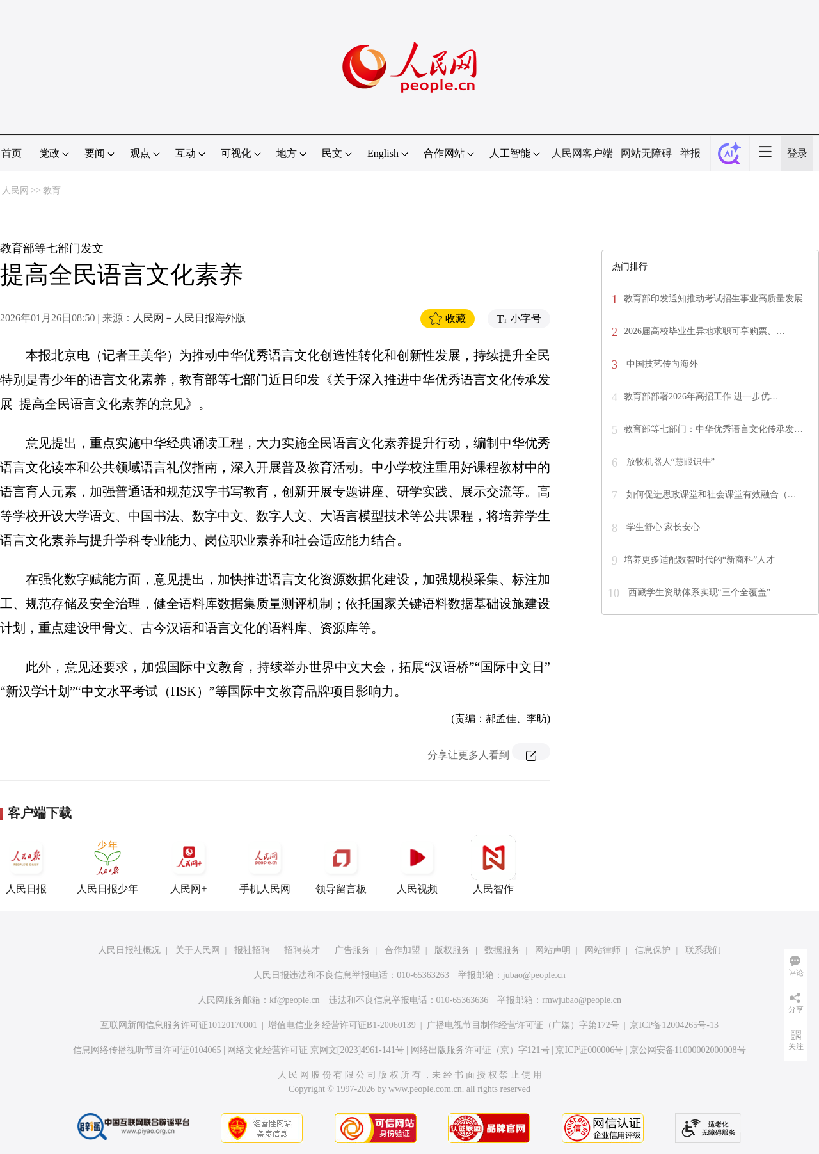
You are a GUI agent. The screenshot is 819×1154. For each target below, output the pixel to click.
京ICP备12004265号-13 (674, 1025)
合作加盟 (402, 950)
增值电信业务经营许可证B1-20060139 (342, 1025)
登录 (797, 153)
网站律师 (603, 950)
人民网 (15, 190)
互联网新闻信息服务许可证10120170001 (178, 1025)
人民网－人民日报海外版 (189, 317)
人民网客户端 (582, 153)
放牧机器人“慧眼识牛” (669, 462)
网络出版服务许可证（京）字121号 (480, 1050)
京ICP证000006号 (589, 1050)
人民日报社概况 (129, 950)
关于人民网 (197, 950)
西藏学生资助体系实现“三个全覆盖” (698, 592)
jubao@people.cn (534, 975)
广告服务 (352, 950)
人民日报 (26, 864)
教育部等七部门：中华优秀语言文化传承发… (713, 429)
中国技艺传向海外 (661, 364)
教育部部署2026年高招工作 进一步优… (701, 396)
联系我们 (703, 950)
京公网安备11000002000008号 (687, 1050)
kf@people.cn (294, 1000)
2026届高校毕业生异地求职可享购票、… (704, 331)
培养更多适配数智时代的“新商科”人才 (699, 560)
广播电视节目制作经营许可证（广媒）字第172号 (523, 1025)
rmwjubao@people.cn (581, 1000)
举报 (690, 153)
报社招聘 (252, 950)
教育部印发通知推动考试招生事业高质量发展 (713, 298)
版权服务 (452, 950)
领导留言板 (341, 864)
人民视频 (417, 864)
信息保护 (653, 950)
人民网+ (188, 864)
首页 (11, 153)
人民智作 (493, 864)
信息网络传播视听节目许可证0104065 (147, 1050)
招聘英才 (302, 950)
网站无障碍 (646, 153)
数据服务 (502, 950)
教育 (52, 190)
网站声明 (553, 950)
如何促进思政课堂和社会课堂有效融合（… (710, 494)
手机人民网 (264, 864)
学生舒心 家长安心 (662, 527)
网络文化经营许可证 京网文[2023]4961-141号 (315, 1050)
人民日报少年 (107, 864)
